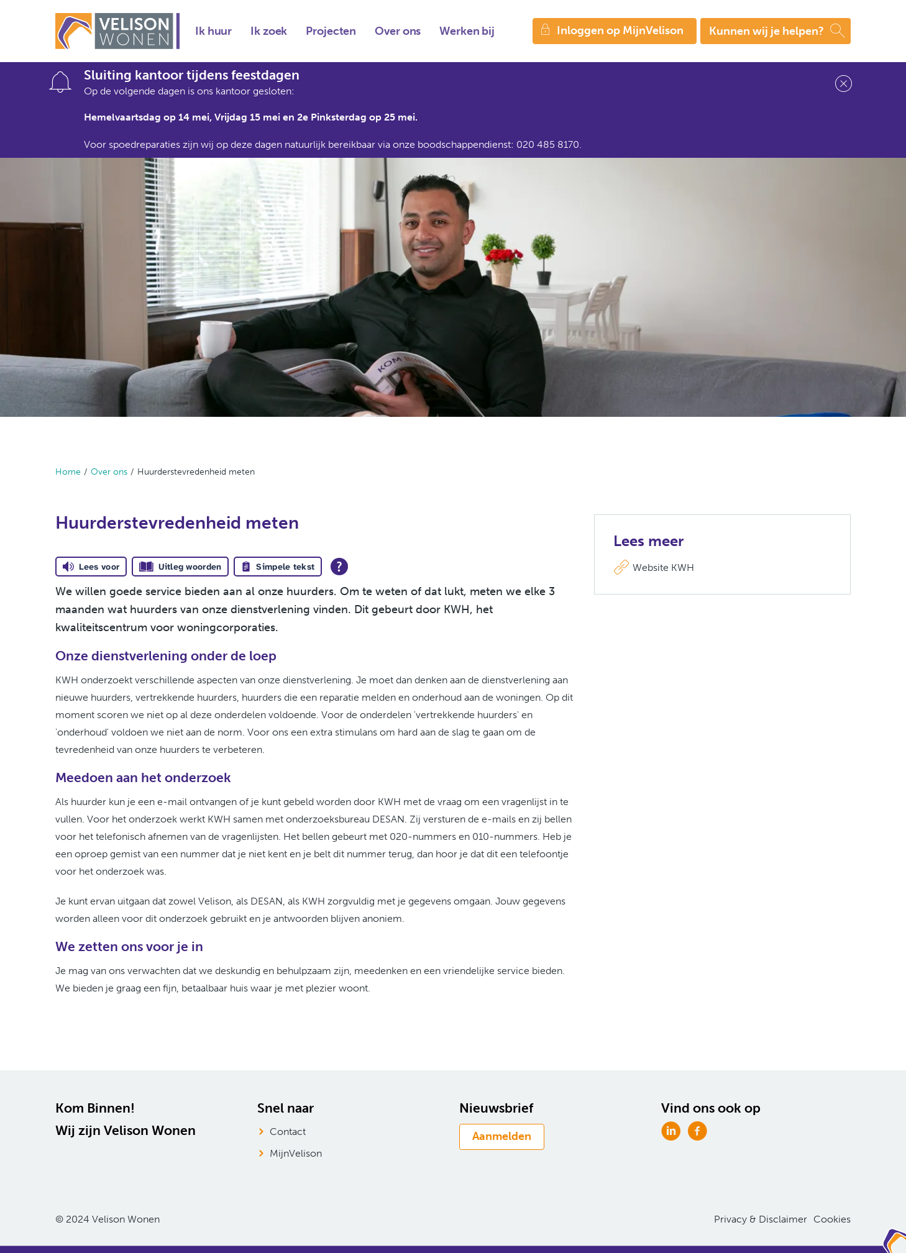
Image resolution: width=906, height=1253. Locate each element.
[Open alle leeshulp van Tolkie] (339, 566)
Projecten (331, 31)
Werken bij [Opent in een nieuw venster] (467, 31)
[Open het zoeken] (775, 31)
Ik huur (213, 31)
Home (68, 472)
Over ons (398, 31)
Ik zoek (268, 31)
